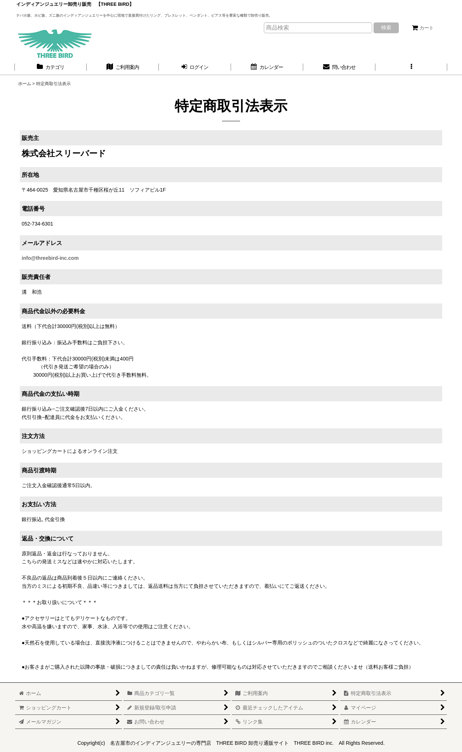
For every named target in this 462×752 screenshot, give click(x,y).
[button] (411, 67)
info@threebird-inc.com (50, 258)
